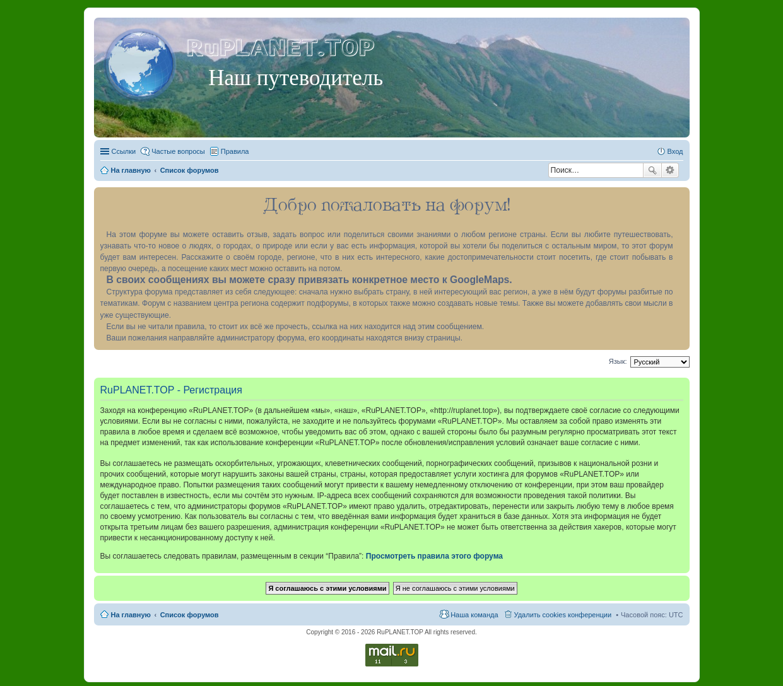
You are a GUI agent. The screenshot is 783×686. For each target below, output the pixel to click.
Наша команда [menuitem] (474, 615)
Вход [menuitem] (675, 151)
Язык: (618, 361)
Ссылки (124, 151)
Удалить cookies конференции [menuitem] (563, 615)
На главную (131, 615)
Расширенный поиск (670, 170)
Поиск (652, 170)
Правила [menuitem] (235, 151)
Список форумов (189, 615)
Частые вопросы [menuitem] (178, 151)
